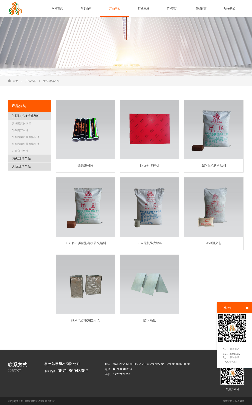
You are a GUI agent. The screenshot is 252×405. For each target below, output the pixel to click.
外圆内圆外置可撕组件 (25, 144)
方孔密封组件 (20, 150)
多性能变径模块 (21, 123)
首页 (16, 81)
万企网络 (239, 401)
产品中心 (28, 81)
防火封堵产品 (48, 81)
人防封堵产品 (21, 166)
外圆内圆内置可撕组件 (25, 137)
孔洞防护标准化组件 (26, 116)
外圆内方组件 (20, 130)
